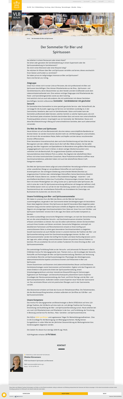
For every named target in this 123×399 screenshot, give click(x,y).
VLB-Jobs (101, 1)
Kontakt (94, 1)
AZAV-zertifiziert (41, 317)
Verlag (79, 7)
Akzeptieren (65, 393)
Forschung (47, 7)
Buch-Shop (86, 1)
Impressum (111, 396)
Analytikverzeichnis (77, 1)
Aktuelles (73, 7)
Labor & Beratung (56, 7)
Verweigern (26, 393)
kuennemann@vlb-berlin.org (36, 364)
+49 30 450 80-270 (33, 366)
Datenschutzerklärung (117, 396)
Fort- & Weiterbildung (38, 7)
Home (28, 38)
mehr (104, 393)
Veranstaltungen (66, 7)
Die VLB (29, 7)
